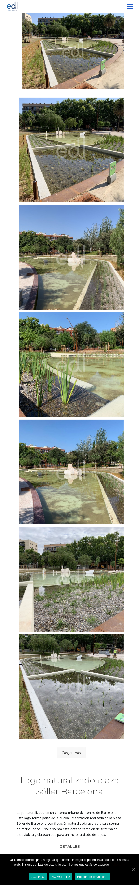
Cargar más (71, 753)
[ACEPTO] (133, 869)
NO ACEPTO (61, 877)
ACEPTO (37, 877)
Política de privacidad (92, 877)
